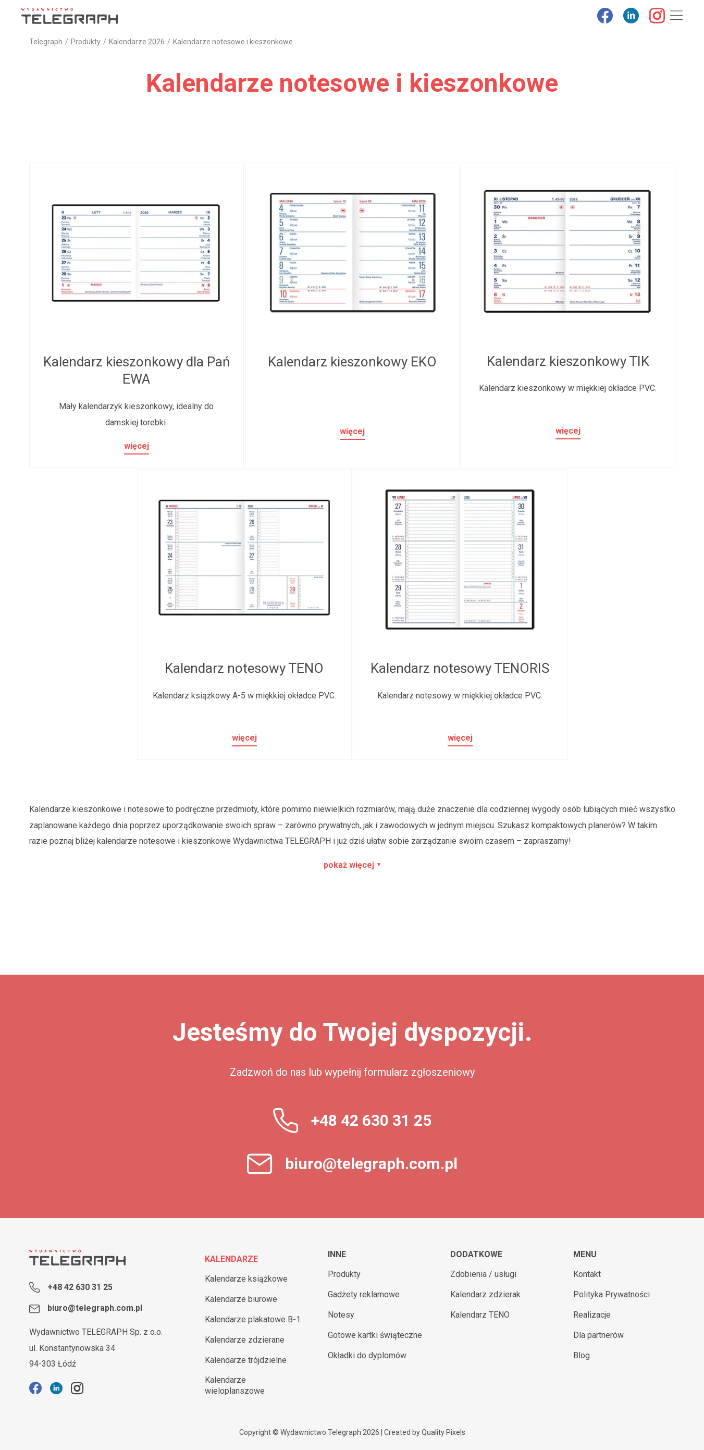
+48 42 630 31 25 (371, 1120)
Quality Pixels (443, 1432)
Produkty (86, 42)
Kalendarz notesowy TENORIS (459, 668)
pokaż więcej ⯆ (352, 865)
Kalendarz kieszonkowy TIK (568, 361)
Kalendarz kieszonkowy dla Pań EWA (136, 370)
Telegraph (46, 42)
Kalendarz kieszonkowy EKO (352, 362)
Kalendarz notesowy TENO (244, 668)
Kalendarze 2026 (137, 42)
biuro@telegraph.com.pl (371, 1163)
